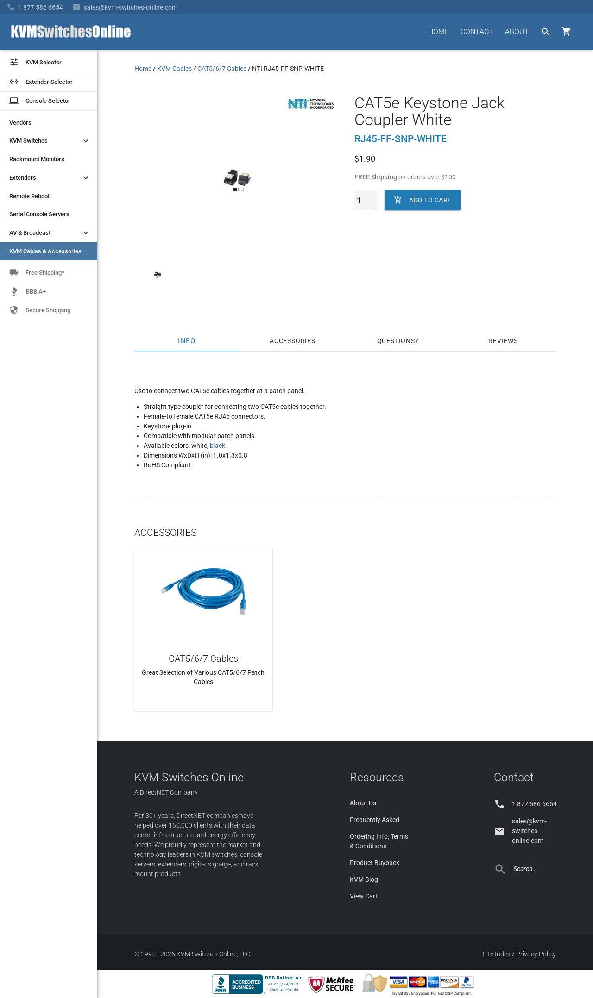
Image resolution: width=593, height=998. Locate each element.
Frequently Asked (374, 819)
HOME (438, 31)
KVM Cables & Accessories (45, 251)
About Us (363, 803)
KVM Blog (364, 879)
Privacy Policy (536, 954)
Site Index (497, 954)
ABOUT (517, 31)
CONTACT (477, 31)
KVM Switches (49, 140)
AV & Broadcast (49, 233)
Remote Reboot (29, 196)
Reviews (503, 341)
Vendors (20, 122)
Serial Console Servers (39, 214)
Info (187, 341)
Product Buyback (374, 862)
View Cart (364, 896)
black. (218, 445)
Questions (396, 341)
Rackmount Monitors (36, 159)
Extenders (49, 177)
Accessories (292, 341)
